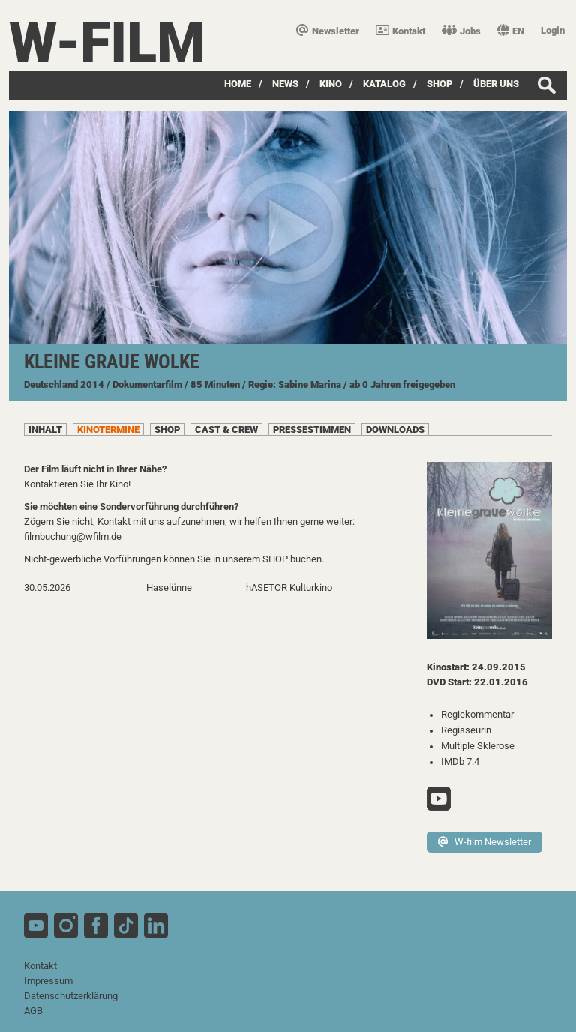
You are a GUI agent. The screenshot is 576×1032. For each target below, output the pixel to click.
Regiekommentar (477, 714)
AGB (33, 1010)
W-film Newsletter (484, 842)
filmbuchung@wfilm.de (73, 536)
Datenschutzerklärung (71, 995)
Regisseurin (466, 730)
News (285, 83)
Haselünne (169, 587)
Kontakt (400, 31)
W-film (107, 42)
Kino (331, 83)
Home (237, 83)
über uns (496, 83)
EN (510, 31)
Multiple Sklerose (477, 746)
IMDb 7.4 (460, 761)
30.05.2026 (47, 587)
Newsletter (327, 31)
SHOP (439, 83)
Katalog (384, 83)
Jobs (461, 31)
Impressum (48, 980)
